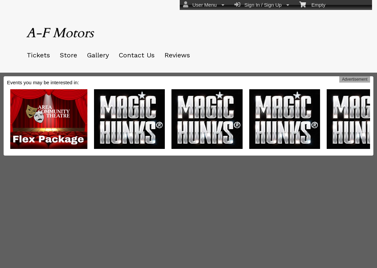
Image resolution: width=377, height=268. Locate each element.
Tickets (38, 55)
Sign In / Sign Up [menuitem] (261, 4)
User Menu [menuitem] (203, 4)
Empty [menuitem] (312, 4)
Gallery (98, 55)
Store (68, 55)
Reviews (177, 55)
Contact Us (137, 55)
